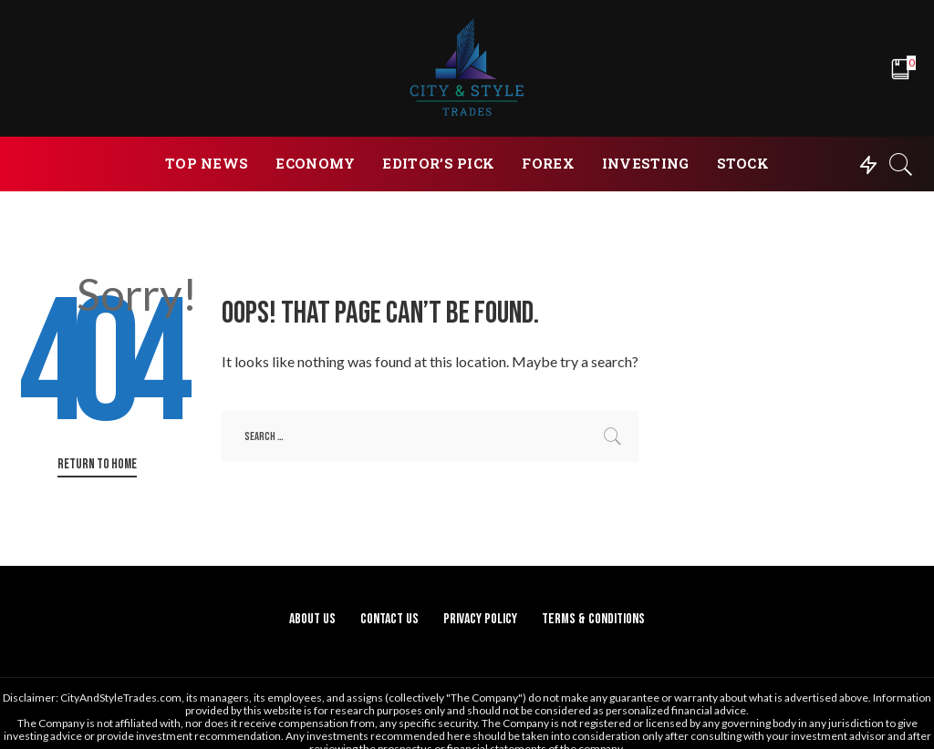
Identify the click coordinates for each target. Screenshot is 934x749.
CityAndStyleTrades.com (121, 697)
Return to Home (97, 464)
